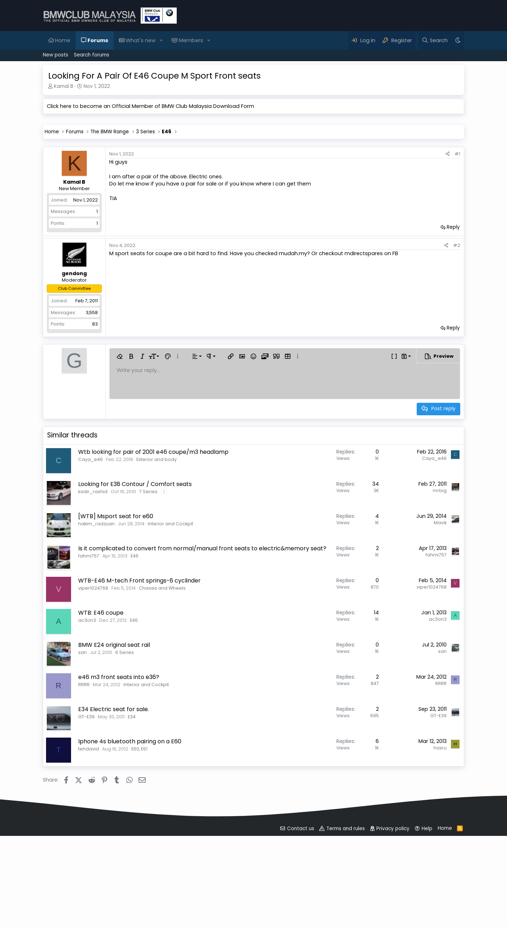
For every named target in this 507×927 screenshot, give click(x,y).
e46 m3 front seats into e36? (118, 777)
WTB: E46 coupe (101, 713)
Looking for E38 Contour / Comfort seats (135, 584)
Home (62, 40)
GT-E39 (86, 817)
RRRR (84, 785)
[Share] (447, 254)
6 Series (124, 752)
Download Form (233, 106)
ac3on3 (87, 720)
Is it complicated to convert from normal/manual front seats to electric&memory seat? (202, 648)
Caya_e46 (90, 559)
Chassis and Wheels (162, 688)
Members (191, 40)
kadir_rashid (92, 592)
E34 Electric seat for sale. (113, 809)
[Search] (434, 40)
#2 (456, 345)
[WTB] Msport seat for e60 (115, 616)
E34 (132, 817)
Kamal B (63, 86)
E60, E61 (139, 849)
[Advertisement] (253, 171)
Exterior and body (156, 559)
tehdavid (88, 849)
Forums (97, 40)
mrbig (440, 591)
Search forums (91, 54)
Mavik (440, 623)
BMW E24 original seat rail (114, 745)
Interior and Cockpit (170, 624)
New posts (55, 54)
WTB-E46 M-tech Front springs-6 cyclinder (139, 680)
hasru (440, 848)
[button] (161, 40)
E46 (135, 656)
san (82, 752)
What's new (141, 40)
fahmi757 (88, 656)
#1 (457, 254)
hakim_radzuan (96, 624)
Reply (453, 327)
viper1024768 (93, 688)
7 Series (148, 592)
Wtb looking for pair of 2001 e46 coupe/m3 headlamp (153, 552)
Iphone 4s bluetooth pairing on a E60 (129, 841)
